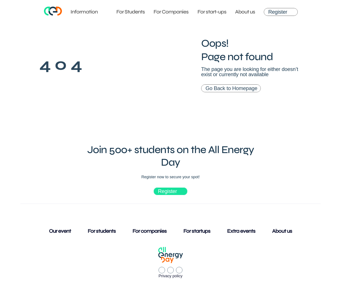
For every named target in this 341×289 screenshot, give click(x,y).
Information (83, 12)
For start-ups (212, 12)
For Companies (171, 12)
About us (245, 12)
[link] (281, 12)
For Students (130, 12)
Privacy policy (170, 276)
